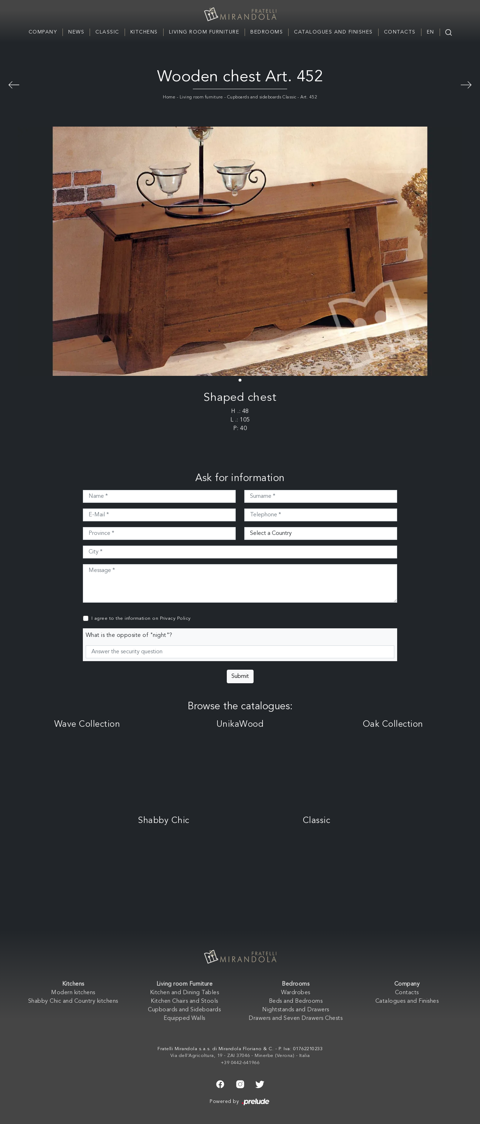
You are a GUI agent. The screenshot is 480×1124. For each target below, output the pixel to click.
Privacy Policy (175, 618)
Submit (240, 676)
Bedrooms (266, 32)
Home (169, 97)
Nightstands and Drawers (295, 1010)
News (76, 32)
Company (43, 32)
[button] (240, 380)
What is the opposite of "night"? (129, 635)
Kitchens (144, 32)
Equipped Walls (184, 1018)
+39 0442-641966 (240, 1063)
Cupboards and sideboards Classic (261, 97)
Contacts (400, 32)
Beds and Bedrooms (296, 1001)
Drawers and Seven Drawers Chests (295, 1018)
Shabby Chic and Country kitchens (73, 1001)
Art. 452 (308, 97)
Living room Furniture (204, 32)
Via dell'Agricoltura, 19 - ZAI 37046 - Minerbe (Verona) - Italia (240, 1055)
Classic (107, 32)
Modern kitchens (73, 993)
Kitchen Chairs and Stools (184, 1001)
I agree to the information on (141, 618)
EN (430, 32)
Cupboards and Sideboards (184, 1010)
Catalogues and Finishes (333, 32)
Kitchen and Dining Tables (184, 993)
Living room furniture (201, 97)
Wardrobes (295, 993)
